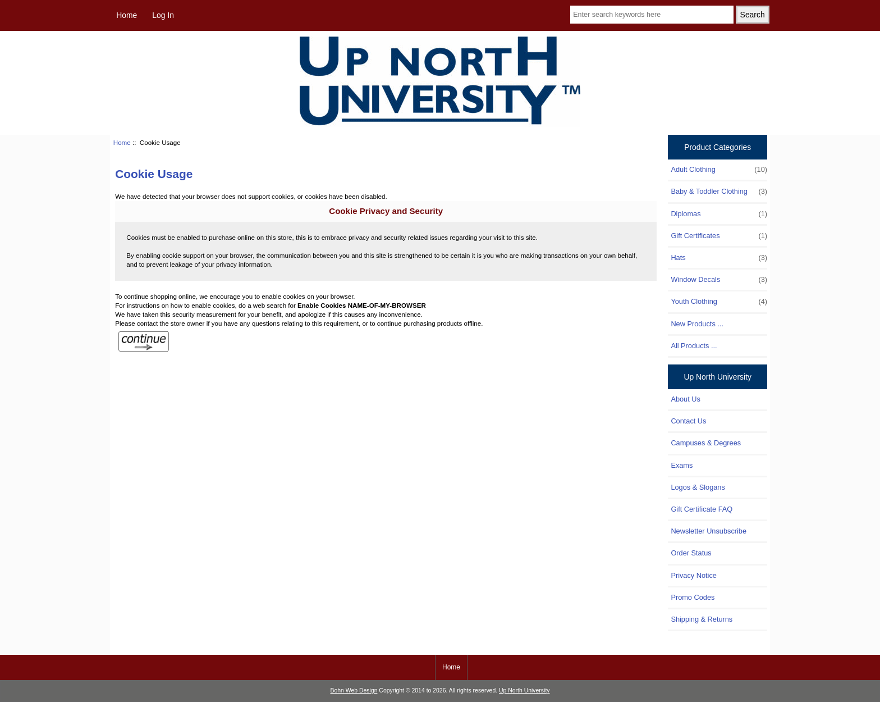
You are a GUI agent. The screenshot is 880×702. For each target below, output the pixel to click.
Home (126, 15)
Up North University (524, 690)
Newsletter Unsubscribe (708, 531)
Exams (682, 465)
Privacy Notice (693, 575)
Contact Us (688, 421)
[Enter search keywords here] (651, 15)
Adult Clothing (719, 169)
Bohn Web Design (354, 690)
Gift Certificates (719, 235)
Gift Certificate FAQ (701, 509)
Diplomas (719, 213)
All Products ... (694, 345)
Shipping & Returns (701, 619)
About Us (685, 399)
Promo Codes (692, 597)
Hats (719, 257)
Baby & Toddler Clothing (719, 191)
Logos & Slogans (698, 487)
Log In (163, 15)
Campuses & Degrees (706, 443)
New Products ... (697, 324)
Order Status (691, 553)
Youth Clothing (719, 301)
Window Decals (719, 279)
